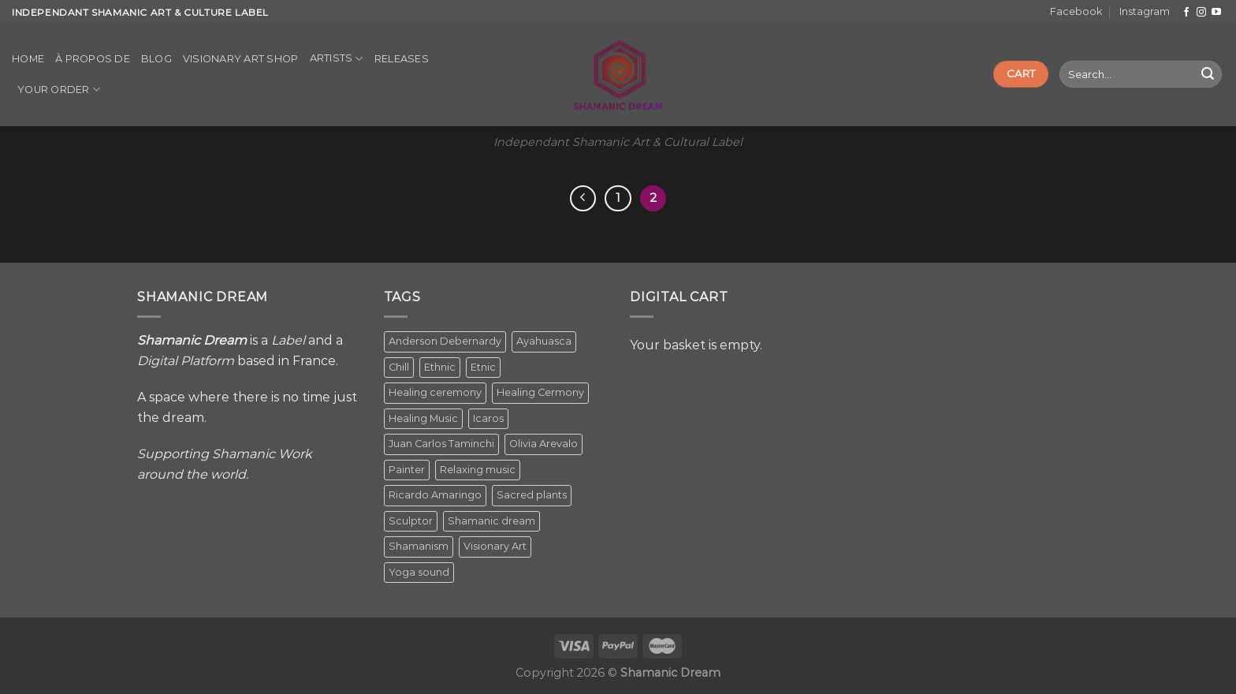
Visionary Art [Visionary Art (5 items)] (495, 546)
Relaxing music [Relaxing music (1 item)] (478, 470)
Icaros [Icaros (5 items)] (488, 418)
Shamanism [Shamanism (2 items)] (419, 546)
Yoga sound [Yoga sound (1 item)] (419, 572)
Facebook (1076, 11)
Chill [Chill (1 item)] (399, 367)
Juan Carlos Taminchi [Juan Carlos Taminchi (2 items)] (441, 444)
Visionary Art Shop (241, 59)
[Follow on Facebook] (1186, 12)
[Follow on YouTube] (1216, 12)
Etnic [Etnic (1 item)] (483, 367)
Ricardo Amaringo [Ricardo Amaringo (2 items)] (435, 495)
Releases (401, 59)
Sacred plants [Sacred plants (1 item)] (532, 495)
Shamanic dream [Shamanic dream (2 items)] (491, 521)
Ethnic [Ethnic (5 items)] (440, 367)
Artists (336, 58)
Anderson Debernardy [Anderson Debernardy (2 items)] (445, 341)
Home (28, 59)
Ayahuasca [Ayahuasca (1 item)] (543, 341)
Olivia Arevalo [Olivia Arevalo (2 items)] (543, 444)
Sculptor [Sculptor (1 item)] (411, 521)
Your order (58, 89)
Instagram (1144, 11)
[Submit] (1207, 74)
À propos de (92, 59)
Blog (156, 59)
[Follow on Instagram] (1201, 12)
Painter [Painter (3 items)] (407, 470)
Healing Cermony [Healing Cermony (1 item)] (540, 392)
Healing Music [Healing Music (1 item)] (423, 418)
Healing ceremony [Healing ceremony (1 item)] (435, 392)
